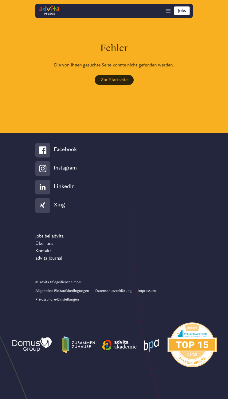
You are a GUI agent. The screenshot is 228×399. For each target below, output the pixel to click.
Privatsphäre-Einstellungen (57, 299)
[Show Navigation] (168, 10)
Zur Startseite (114, 80)
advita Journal (48, 258)
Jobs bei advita (49, 236)
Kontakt (43, 251)
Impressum (147, 291)
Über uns (44, 243)
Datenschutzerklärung (113, 291)
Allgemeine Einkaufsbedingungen (62, 291)
